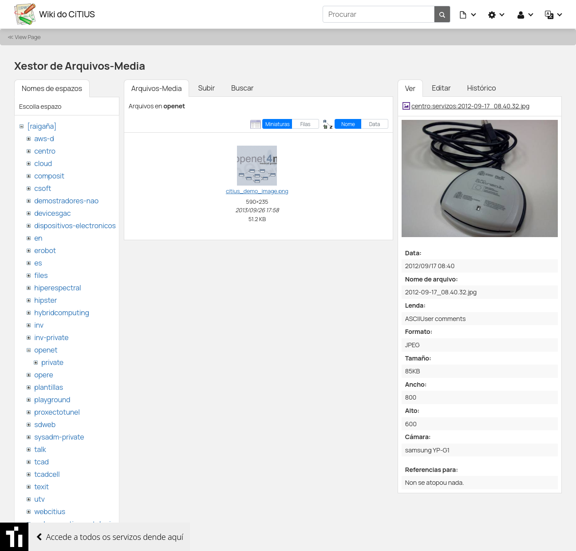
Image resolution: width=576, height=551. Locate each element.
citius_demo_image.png (257, 191)
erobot (45, 250)
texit (41, 487)
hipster (45, 300)
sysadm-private (59, 437)
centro (44, 151)
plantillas (48, 387)
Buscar (242, 88)
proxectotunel (57, 412)
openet (45, 350)
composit (49, 176)
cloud (43, 163)
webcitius (49, 511)
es (38, 263)
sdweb (44, 424)
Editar (441, 88)
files (40, 275)
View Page (27, 37)
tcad (41, 462)
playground (52, 399)
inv (38, 325)
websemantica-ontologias (76, 524)
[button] (468, 14)
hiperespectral (57, 288)
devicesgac (52, 213)
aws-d (44, 138)
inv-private (51, 337)
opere (43, 375)
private (52, 362)
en (38, 238)
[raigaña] (41, 126)
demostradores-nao (66, 201)
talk (40, 449)
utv (39, 499)
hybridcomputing (61, 312)
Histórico (481, 88)
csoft (42, 188)
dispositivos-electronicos (74, 225)
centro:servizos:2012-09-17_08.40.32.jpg (470, 106)
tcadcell (46, 474)
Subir (206, 88)
